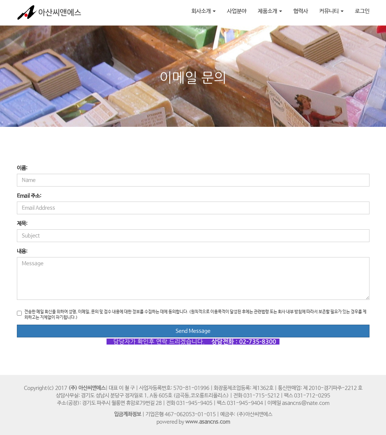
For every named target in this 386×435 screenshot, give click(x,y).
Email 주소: (29, 196)
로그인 (362, 11)
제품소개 (270, 11)
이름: (22, 168)
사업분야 (236, 11)
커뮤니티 (331, 11)
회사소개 (203, 11)
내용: (22, 251)
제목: (22, 224)
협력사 (300, 11)
